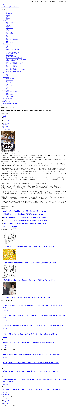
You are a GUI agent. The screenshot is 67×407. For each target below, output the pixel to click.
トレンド (8, 16)
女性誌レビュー (10, 78)
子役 (7, 36)
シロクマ (5, 121)
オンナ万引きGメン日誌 (12, 53)
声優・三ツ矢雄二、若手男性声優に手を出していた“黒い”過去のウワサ (24, 223)
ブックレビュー (10, 85)
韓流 (7, 41)
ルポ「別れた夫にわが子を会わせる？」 (16, 69)
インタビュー (9, 82)
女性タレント (9, 22)
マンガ (8, 81)
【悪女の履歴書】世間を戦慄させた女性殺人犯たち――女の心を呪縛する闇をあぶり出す (29, 263)
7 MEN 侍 (5, 374)
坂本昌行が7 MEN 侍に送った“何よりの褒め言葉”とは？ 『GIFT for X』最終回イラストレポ (31, 371)
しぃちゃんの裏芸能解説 (12, 39)
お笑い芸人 (9, 26)
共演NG (5, 124)
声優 (4, 116)
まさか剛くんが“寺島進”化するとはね (10, 7)
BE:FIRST (8, 45)
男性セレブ (9, 74)
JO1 (7, 47)
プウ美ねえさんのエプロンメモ (14, 68)
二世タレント (9, 28)
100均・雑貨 (9, 13)
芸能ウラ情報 (6, 129)
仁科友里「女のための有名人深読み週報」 (16, 59)
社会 (7, 88)
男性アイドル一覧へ (6, 394)
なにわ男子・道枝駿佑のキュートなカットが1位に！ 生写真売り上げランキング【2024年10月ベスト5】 (34, 389)
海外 (4, 72)
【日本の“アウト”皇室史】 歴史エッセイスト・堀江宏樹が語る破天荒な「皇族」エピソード (30, 297)
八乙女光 (5, 365)
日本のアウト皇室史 (11, 56)
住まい (8, 18)
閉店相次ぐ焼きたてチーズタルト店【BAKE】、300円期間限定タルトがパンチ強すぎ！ (29, 342)
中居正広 (5, 357)
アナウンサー (9, 35)
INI (7, 46)
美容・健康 (6, 90)
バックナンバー (7, 400)
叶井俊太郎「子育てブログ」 (13, 65)
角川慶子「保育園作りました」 (14, 66)
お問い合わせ (6, 401)
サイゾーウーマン (5, 4)
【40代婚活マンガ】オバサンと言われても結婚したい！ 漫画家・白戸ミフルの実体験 (29, 280)
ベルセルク (6, 123)
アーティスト (9, 32)
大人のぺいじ (9, 80)
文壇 (7, 38)
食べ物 (8, 19)
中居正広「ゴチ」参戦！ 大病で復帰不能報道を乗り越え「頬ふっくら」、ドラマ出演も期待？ (31, 354)
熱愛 (4, 117)
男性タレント (9, 23)
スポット (8, 84)
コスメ (8, 93)
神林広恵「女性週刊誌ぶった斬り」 (15, 62)
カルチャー (6, 77)
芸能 (4, 21)
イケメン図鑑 (9, 42)
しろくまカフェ (7, 119)
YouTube (8, 30)
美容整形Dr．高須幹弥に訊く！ (14, 91)
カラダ (8, 15)
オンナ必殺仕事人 (10, 96)
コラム (5, 50)
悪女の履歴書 (9, 55)
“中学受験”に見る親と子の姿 (13, 52)
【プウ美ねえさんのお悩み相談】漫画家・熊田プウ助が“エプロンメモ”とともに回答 (28, 246)
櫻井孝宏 (5, 126)
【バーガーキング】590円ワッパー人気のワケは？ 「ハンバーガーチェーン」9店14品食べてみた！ (33, 326)
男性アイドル (6, 44)
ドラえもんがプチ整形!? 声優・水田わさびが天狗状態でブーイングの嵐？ (25, 220)
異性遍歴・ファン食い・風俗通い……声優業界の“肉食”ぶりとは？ (23, 214)
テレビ (8, 29)
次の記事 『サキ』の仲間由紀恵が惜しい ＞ (12, 226)
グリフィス (6, 120)
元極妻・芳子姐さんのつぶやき (14, 61)
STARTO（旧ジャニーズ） (12, 49)
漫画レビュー (9, 87)
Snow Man (5, 384)
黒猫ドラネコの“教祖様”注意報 (14, 58)
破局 (4, 127)
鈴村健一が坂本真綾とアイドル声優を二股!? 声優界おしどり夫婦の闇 (24, 217)
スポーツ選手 (9, 33)
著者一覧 (5, 403)
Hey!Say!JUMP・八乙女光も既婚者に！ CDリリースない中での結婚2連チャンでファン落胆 (31, 363)
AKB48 (8, 25)
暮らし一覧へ (4, 347)
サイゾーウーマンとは (9, 398)
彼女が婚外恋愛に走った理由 (13, 71)
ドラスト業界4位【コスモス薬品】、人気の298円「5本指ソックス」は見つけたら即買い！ (30, 334)
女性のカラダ (9, 94)
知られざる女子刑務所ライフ (13, 63)
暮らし (5, 12)
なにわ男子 (6, 392)
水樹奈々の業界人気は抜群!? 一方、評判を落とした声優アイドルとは (24, 211)
